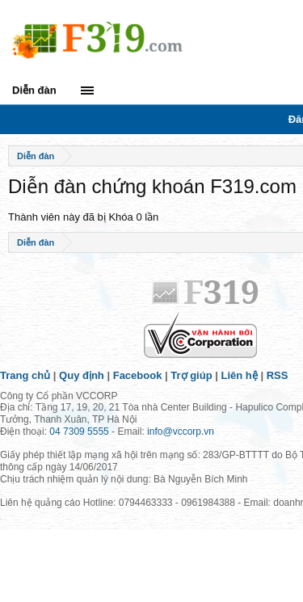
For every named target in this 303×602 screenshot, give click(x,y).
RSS (277, 375)
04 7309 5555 (78, 431)
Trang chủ (25, 375)
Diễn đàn (34, 90)
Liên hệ (239, 375)
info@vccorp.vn (180, 431)
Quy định (81, 375)
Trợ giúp (191, 375)
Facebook (137, 375)
